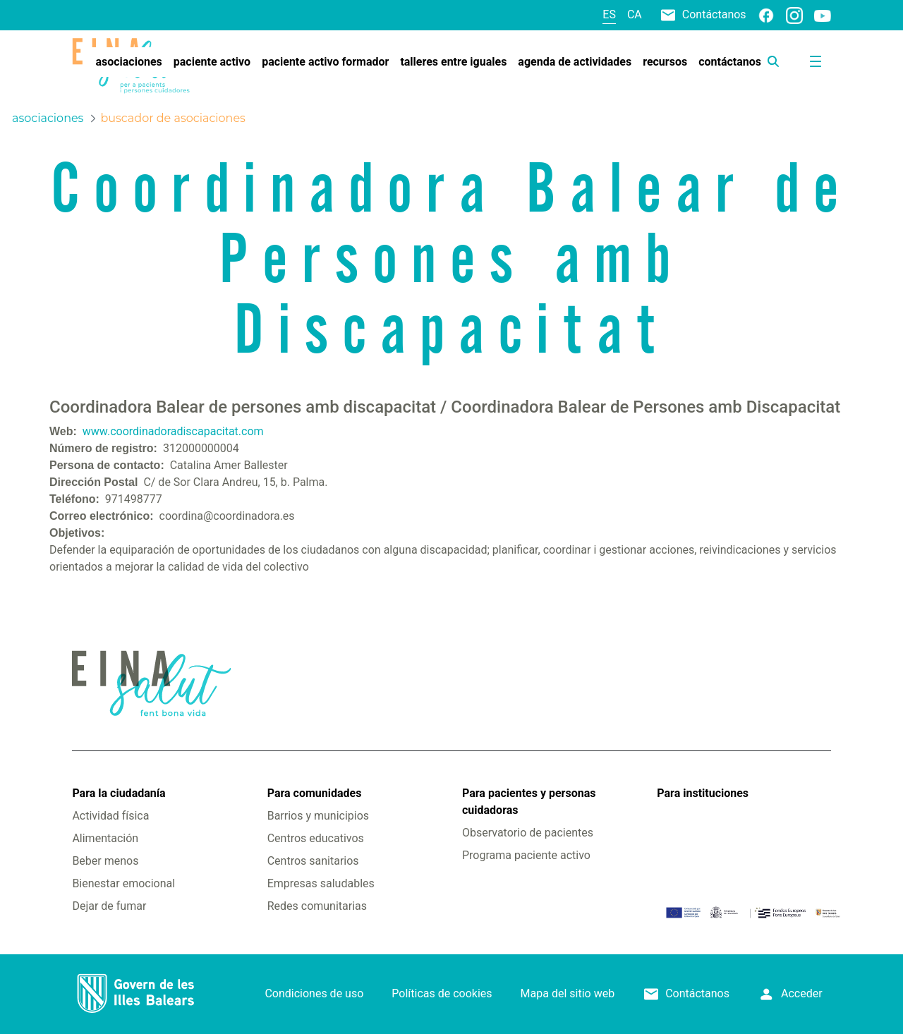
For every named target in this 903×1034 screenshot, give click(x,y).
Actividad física (110, 815)
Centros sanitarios (313, 861)
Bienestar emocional (123, 883)
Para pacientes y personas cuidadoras (528, 801)
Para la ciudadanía (118, 793)
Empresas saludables (321, 883)
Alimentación (105, 838)
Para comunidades (314, 793)
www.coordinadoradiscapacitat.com (173, 431)
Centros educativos (315, 838)
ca (634, 14)
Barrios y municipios (318, 815)
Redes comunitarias (317, 906)
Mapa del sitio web (568, 993)
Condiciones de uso (314, 993)
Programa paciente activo (526, 855)
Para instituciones (703, 793)
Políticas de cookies (442, 993)
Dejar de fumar (109, 906)
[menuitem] (128, 62)
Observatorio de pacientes (527, 832)
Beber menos (105, 861)
